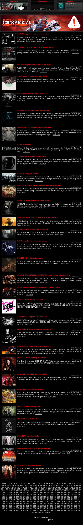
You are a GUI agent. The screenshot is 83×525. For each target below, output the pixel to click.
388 (55, 510)
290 (34, 503)
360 (38, 509)
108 (42, 489)
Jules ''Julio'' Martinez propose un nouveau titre (34, 329)
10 (23, 483)
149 (24, 492)
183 (62, 494)
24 (59, 483)
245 (38, 500)
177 (41, 494)
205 (58, 496)
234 (79, 498)
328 (7, 507)
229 (62, 498)
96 (4, 489)
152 (34, 492)
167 (7, 494)
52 (51, 485)
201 (44, 496)
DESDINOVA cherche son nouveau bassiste (33, 110)
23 (57, 483)
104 (29, 489)
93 (77, 487)
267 (34, 501)
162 (68, 492)
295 (51, 503)
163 (72, 492)
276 (65, 501)
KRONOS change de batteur (27, 173)
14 (34, 483)
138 (65, 491)
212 (3, 498)
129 (34, 491)
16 (39, 483)
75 (31, 487)
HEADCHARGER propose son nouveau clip (33, 229)
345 (65, 507)
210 (75, 496)
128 (31, 491)
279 (75, 501)
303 (79, 503)
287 (24, 503)
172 (24, 494)
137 (62, 491)
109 (46, 489)
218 (24, 498)
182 (58, 494)
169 (14, 494)
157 (51, 492)
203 (51, 496)
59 (69, 485)
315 (41, 505)
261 (14, 501)
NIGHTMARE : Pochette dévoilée (29, 465)
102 (22, 489)
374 (7, 510)
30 (75, 483)
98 (10, 489)
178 (44, 494)
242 (27, 500)
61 (74, 485)
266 (31, 501)
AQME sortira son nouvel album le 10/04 (32, 76)
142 (79, 491)
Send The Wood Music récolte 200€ (30, 300)
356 (24, 509)
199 (38, 496)
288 (27, 503)
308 (17, 505)
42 (26, 485)
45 (33, 485)
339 (44, 507)
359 (34, 509)
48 (41, 485)
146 (14, 492)
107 (39, 489)
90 (69, 487)
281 (3, 503)
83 (51, 487)
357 (27, 509)
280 (79, 501)
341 (51, 507)
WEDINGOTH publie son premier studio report (34, 65)
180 (51, 494)
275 (62, 501)
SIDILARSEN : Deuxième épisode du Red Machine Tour (37, 218)
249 (51, 500)
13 (31, 483)
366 (58, 509)
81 (46, 487)
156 (48, 492)
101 (18, 489)
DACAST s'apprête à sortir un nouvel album (33, 34)
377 (17, 510)
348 (75, 507)
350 (3, 509)
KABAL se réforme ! (24, 145)
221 (34, 498)
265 (27, 501)
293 (44, 503)
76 (33, 487)
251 (58, 500)
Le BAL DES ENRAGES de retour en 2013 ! (33, 374)
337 (38, 507)
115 (66, 489)
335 (31, 507)
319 (55, 505)
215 (14, 498)
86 (59, 487)
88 (64, 487)
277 (68, 501)
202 (48, 496)
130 (38, 491)
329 (10, 507)
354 (17, 509)
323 (68, 505)
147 (17, 492)
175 (34, 494)
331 (17, 507)
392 (68, 510)
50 (46, 485)
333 (24, 507)
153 (38, 492)
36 (10, 485)
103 (25, 489)
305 (7, 505)
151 (31, 492)
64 (3, 487)
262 (17, 501)
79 (41, 487)
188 (79, 494)
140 (72, 491)
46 (36, 485)
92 (74, 487)
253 (65, 500)
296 (55, 503)
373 (3, 510)
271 (48, 501)
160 (62, 492)
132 (44, 491)
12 (29, 483)
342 (55, 507)
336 (34, 507)
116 (70, 489)
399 (43, 512)
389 (58, 510)
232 (72, 498)
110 (49, 489)
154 (41, 492)
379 (24, 510)
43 (28, 485)
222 (38, 498)
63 (80, 485)
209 (72, 496)
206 (62, 496)
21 (52, 483)
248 (48, 500)
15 (36, 483)
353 (14, 509)
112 (56, 489)
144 (7, 492)
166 (3, 494)
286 (20, 503)
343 (58, 507)
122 (10, 491)
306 (10, 505)
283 (10, 503)
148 (20, 492)
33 (3, 485)
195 (24, 496)
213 (7, 498)
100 (15, 489)
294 (48, 503)
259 (7, 501)
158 (55, 492)
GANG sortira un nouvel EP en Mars (30, 389)
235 (3, 500)
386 (48, 510)
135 (55, 491)
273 (55, 501)
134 (51, 491)
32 (80, 483)
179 (48, 494)
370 (72, 509)
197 (31, 496)
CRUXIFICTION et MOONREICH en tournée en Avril (35, 47)
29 (72, 483)
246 (41, 500)
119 (80, 489)
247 (44, 500)
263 (20, 501)
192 (14, 496)
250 (55, 500)
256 (75, 500)
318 (51, 505)
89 (67, 487)
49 (44, 485)
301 (72, 503)
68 (13, 487)
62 (77, 485)
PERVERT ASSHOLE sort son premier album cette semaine (39, 185)
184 (65, 494)
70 (18, 487)
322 (65, 505)
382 (34, 510)
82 (49, 487)
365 (55, 509)
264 (24, 501)
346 (68, 507)
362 (44, 509)
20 (49, 483)
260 (10, 501)
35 (8, 485)
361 (41, 509)
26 (65, 483)
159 (58, 492)
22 (54, 483)
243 (31, 500)
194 (20, 496)
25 (62, 483)
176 (38, 494)
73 (26, 487)
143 (3, 492)
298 (62, 503)
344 (62, 507)
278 (72, 501)
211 (79, 496)
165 (79, 492)
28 (70, 483)
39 (18, 485)
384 (41, 510)
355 (20, 509)
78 (39, 487)
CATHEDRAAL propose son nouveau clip (32, 93)
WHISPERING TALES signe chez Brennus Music (34, 127)
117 (73, 489)
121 (7, 491)
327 (3, 507)
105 (32, 489)
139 (68, 491)
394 (75, 510)
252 (62, 500)
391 (65, 510)
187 (75, 494)
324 (72, 505)
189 (3, 496)
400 (46, 512)
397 (36, 512)
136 (58, 491)
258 (3, 501)
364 (51, 509)
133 (48, 491)
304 (3, 505)
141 (75, 491)
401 (50, 512)
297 (58, 503)
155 (44, 492)
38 (15, 485)
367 (62, 509)
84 (54, 487)
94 (80, 487)
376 (14, 510)
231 (68, 498)
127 (27, 491)
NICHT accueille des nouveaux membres (32, 241)
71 (21, 487)
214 (10, 498)
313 (34, 505)
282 (7, 503)
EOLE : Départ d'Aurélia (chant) (28, 406)
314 (38, 505)
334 (27, 507)
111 (52, 489)
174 (31, 494)
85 (57, 487)
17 (42, 483)
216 (17, 498)
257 (79, 500)
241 (24, 500)
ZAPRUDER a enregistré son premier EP (32, 317)
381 (31, 510)
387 (51, 510)
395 (79, 510)
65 (5, 487)
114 (63, 489)
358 (31, 509)
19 (47, 483)
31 (77, 483)
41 (23, 485)
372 (79, 509)
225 (48, 498)
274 (58, 501)
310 (24, 505)
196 (27, 496)
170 (17, 494)
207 (65, 496)
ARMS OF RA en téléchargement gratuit (31, 156)
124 (17, 491)
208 (68, 496)
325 (75, 505)
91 (72, 487)
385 (44, 510)
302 (75, 503)
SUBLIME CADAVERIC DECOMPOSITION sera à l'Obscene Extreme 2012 (43, 275)
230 (65, 498)
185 (68, 494)
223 (41, 498)
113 (59, 489)
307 (14, 505)
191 (10, 496)
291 (38, 503)
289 (31, 503)
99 (12, 489)
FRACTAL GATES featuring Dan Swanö (31, 358)
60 (72, 485)
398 (39, 512)
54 (57, 485)
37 (13, 485)
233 (75, 498)
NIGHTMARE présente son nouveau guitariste (34, 346)
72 (23, 487)
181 (55, 494)
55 (59, 485)
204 (55, 496)
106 (35, 489)
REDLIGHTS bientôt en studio (28, 436)
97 (7, 489)
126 (24, 491)
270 (44, 501)
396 (33, 512)
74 (28, 487)
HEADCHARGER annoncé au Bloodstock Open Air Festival (38, 287)
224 (44, 498)
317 (48, 505)
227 (55, 498)
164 (75, 492)
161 (65, 492)
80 (44, 487)
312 (31, 505)
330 (14, 507)
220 (31, 498)
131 (41, 491)
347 (72, 507)
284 (14, 503)
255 (72, 500)
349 (79, 507)
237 (10, 500)
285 (17, 503)
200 (41, 496)
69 (15, 487)
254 (68, 500)
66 (8, 487)
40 (21, 485)
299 (65, 503)
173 (27, 494)
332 (20, 507)
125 (20, 491)
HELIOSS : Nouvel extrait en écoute (30, 258)
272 (51, 501)
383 (38, 510)
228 (58, 498)
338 (41, 507)
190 (7, 496)
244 (34, 500)
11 (26, 483)
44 (31, 485)
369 (68, 509)
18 (44, 483)
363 (48, 509)
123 (14, 491)
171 (20, 494)
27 (67, 483)
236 (7, 500)
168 (10, 494)
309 (20, 505)
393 (72, 510)
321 (62, 505)
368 (65, 509)
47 (39, 485)
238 (14, 500)
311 (27, 505)
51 (49, 485)
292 (41, 503)
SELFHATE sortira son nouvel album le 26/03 (33, 201)
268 (38, 501)
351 (7, 509)
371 (75, 509)
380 (27, 510)
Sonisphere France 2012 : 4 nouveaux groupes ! (34, 448)
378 (20, 510)
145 (10, 492)
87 (62, 487)
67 (10, 487)
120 (3, 491)
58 (67, 485)
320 (58, 505)
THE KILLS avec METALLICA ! (28, 419)
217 (20, 498)
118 (76, 489)
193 (17, 496)
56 (62, 485)
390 (62, 510)
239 (17, 500)
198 (34, 496)
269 (41, 501)
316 (44, 505)
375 (10, 510)
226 (51, 498)
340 (48, 507)
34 (5, 485)
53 (54, 485)
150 (27, 492)
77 (36, 487)
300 (68, 503)
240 (20, 500)
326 (79, 505)
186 (72, 494)
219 (27, 498)
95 (2, 489)
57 (64, 485)
